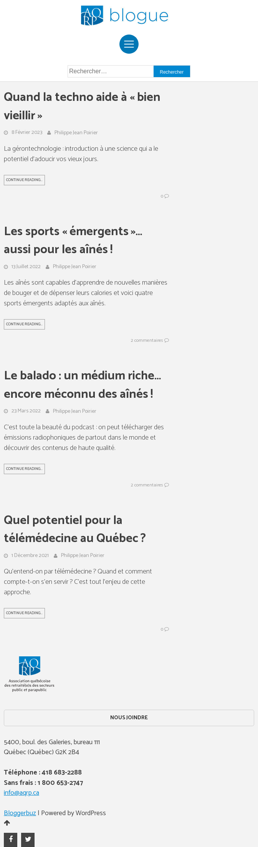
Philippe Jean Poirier (76, 133)
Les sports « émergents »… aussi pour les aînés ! (73, 241)
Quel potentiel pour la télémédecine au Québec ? (75, 530)
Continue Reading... (24, 180)
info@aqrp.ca (21, 793)
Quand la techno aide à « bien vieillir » (82, 107)
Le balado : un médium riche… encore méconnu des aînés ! (82, 385)
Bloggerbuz (20, 813)
